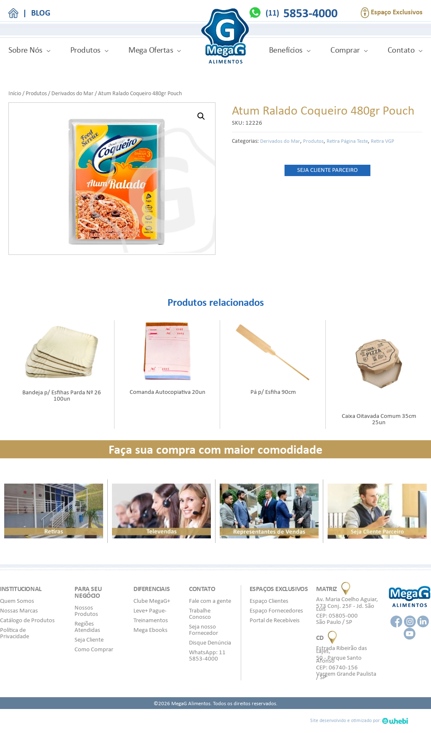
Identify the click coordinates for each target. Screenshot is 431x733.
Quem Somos (17, 601)
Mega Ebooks (150, 630)
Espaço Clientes (269, 601)
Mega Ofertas (150, 50)
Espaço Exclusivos (392, 12)
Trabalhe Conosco (200, 613)
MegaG (225, 37)
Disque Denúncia (210, 642)
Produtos (85, 50)
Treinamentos (150, 620)
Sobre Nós (25, 50)
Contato (401, 50)
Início (14, 93)
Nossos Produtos (86, 610)
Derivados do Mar (72, 93)
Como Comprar (93, 649)
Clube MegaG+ (151, 601)
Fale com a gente (210, 601)
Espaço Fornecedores (276, 610)
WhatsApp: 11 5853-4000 (207, 655)
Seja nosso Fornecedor (203, 629)
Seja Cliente (89, 639)
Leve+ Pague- (150, 610)
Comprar (345, 50)
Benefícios (286, 50)
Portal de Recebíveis (275, 620)
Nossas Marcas (19, 610)
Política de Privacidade (14, 633)
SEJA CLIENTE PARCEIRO (327, 170)
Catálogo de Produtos (27, 620)
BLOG (41, 12)
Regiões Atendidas (87, 626)
